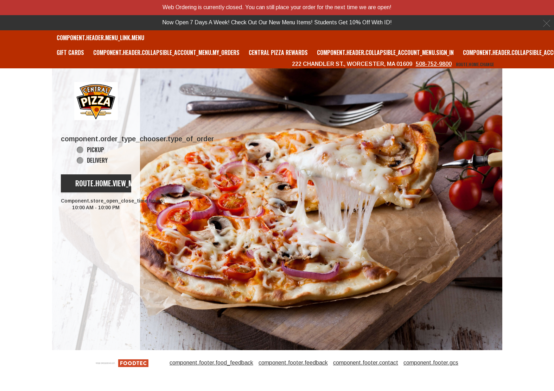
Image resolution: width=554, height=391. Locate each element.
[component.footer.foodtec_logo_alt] (122, 363)
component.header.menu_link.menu (100, 37)
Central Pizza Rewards (278, 52)
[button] (96, 101)
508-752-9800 (434, 64)
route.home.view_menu (109, 183)
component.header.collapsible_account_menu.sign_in (385, 52)
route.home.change (475, 64)
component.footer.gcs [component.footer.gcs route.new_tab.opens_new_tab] (430, 363)
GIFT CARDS (70, 52)
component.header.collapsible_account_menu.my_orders (166, 52)
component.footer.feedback (293, 363)
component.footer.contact (365, 363)
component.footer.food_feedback (211, 363)
